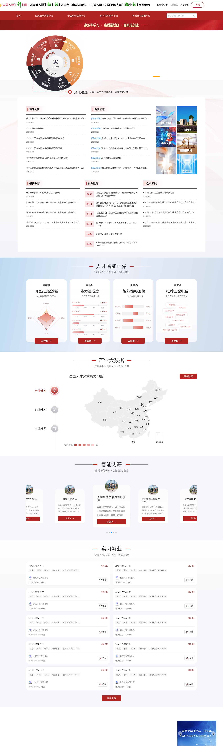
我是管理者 (162, 5)
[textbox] (180, 16)
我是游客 (184, 5)
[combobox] (182, 15)
